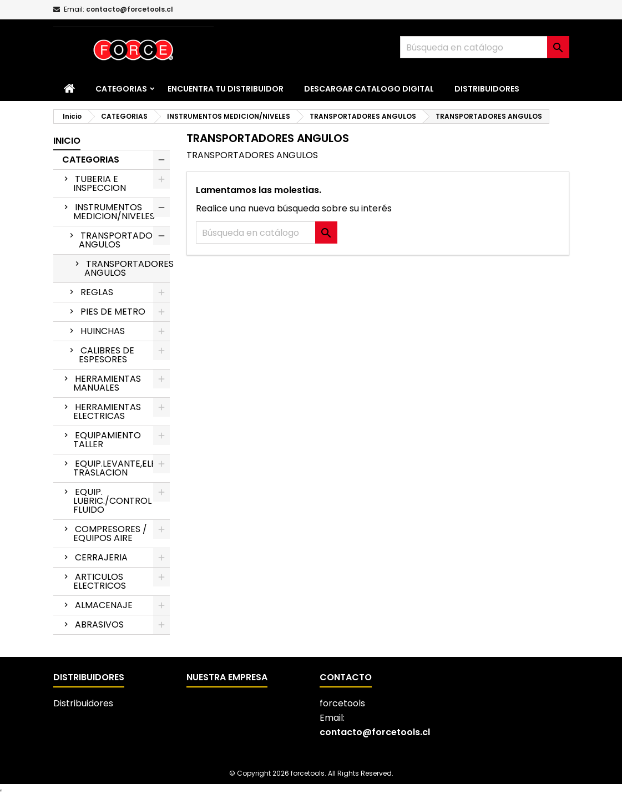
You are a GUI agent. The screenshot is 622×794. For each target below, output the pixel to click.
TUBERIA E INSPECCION (99, 183)
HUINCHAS (102, 331)
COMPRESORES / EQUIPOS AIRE (110, 533)
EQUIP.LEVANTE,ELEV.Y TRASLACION (121, 468)
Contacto (346, 677)
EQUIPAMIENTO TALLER (107, 440)
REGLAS (96, 292)
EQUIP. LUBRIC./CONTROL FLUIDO (112, 500)
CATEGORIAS (121, 88)
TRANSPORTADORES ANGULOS (123, 240)
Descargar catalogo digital (369, 88)
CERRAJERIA (101, 557)
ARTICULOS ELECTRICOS (99, 581)
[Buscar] (484, 47)
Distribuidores (486, 88)
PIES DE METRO (112, 311)
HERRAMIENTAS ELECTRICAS (107, 411)
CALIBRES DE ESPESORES (106, 355)
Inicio (66, 140)
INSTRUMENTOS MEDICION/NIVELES (114, 211)
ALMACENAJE (104, 605)
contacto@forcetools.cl (129, 9)
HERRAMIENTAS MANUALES (107, 383)
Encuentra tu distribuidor (226, 88)
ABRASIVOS (99, 624)
